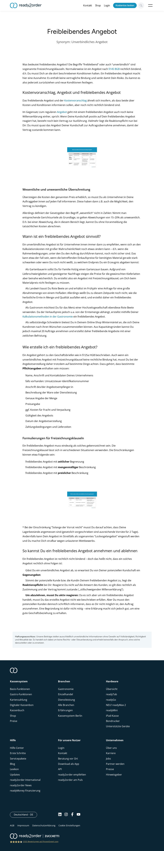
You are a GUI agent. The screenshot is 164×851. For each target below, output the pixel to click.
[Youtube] (78, 814)
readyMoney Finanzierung (25, 790)
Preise (13, 721)
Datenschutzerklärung (43, 825)
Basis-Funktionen (20, 689)
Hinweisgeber (114, 774)
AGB (12, 825)
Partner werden (115, 764)
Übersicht (111, 689)
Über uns (111, 748)
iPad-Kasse (112, 715)
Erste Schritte (18, 753)
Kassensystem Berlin (70, 715)
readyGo (111, 699)
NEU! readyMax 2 (116, 705)
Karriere (111, 753)
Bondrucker (113, 721)
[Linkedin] (60, 814)
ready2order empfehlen (72, 774)
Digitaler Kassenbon (22, 705)
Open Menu (150, 5)
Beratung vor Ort (68, 758)
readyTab (111, 694)
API (60, 769)
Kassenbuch (17, 710)
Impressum (23, 825)
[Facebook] (72, 814)
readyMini (112, 710)
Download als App (68, 764)
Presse (110, 769)
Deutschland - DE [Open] (25, 814)
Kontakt (87, 5)
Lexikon (14, 769)
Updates (15, 774)
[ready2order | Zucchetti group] (34, 836)
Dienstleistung (66, 699)
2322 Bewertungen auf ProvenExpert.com (40, 841)
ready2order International (25, 780)
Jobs (108, 758)
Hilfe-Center (17, 748)
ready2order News (21, 785)
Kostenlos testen (125, 5)
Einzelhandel (65, 694)
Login (107, 5)
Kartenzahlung (18, 699)
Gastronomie (66, 689)
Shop (98, 5)
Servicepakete (18, 758)
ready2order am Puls (70, 780)
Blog (12, 764)
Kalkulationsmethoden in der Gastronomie (47, 316)
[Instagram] (66, 814)
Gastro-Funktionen (21, 694)
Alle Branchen (66, 705)
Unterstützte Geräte (118, 726)
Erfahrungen (65, 710)
